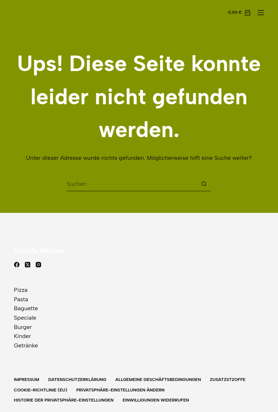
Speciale (25, 317)
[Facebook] (16, 264)
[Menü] (260, 12)
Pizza (21, 289)
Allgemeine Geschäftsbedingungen (158, 379)
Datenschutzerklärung (77, 379)
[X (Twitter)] (27, 264)
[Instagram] (38, 264)
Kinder (22, 336)
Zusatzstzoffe (228, 379)
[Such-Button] (204, 184)
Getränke (26, 345)
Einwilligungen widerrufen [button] (156, 400)
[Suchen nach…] (132, 184)
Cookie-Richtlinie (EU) (40, 390)
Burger (23, 327)
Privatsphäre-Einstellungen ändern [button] (120, 390)
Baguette (26, 308)
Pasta (21, 299)
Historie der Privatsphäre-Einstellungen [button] (64, 400)
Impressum (26, 379)
